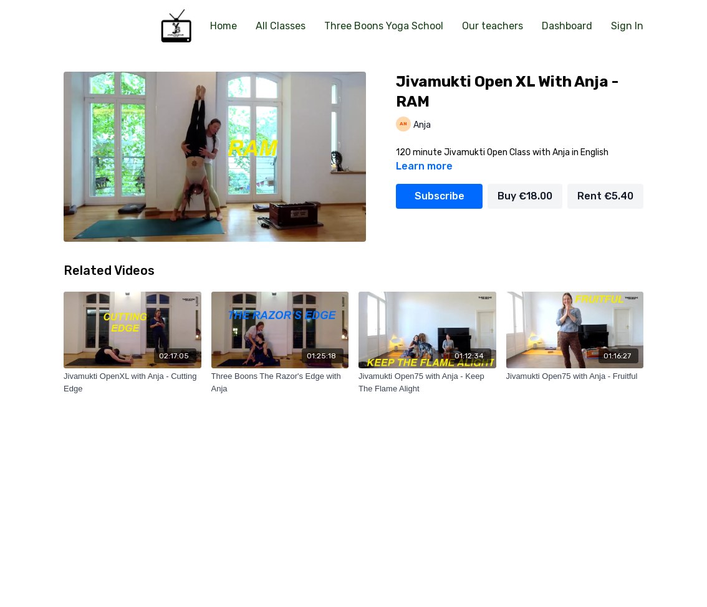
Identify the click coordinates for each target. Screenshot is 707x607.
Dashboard (567, 26)
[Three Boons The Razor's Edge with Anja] (280, 382)
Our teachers (492, 26)
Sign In (627, 26)
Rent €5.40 (605, 196)
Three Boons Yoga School (383, 26)
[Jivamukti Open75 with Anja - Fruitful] (575, 376)
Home (223, 26)
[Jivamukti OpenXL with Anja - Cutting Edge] (132, 382)
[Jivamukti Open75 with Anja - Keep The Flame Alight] (427, 382)
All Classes (280, 26)
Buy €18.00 (525, 196)
